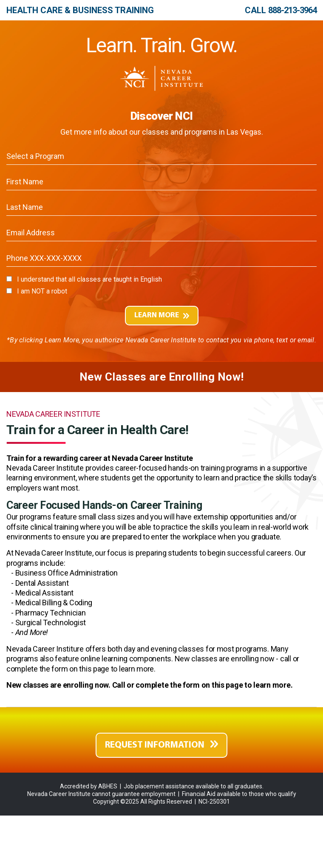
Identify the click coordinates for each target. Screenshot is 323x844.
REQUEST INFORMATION (161, 745)
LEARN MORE (161, 315)
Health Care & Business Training (80, 10)
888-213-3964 (292, 10)
